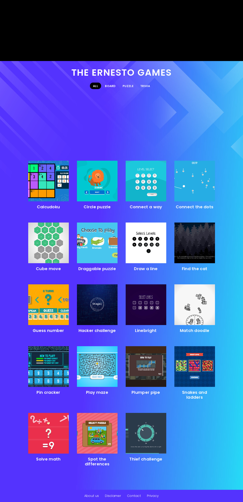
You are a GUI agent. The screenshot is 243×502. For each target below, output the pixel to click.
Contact (134, 495)
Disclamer (113, 495)
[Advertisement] (121, 30)
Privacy (153, 495)
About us (91, 495)
